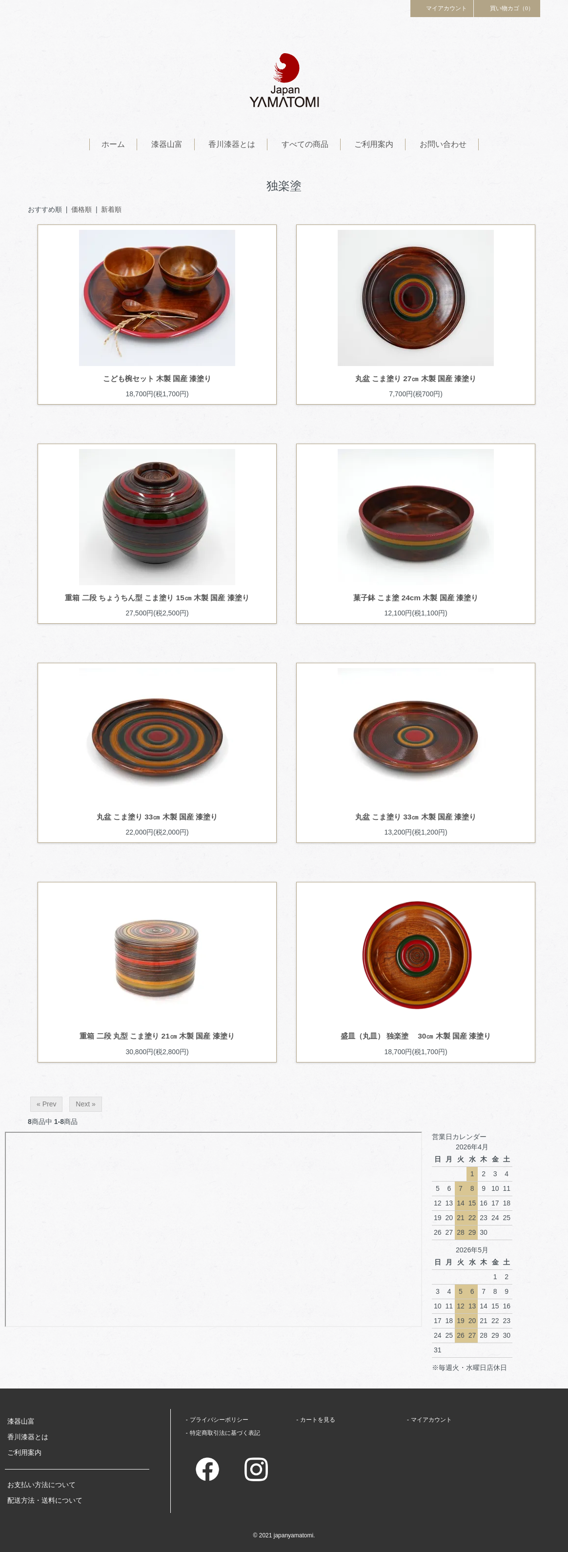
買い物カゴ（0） (507, 8)
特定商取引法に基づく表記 (225, 1432)
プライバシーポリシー (219, 1419)
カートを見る (317, 1419)
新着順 (111, 209)
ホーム (113, 144)
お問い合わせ (443, 144)
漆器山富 (167, 144)
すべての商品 (305, 144)
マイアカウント (442, 8)
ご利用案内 (373, 144)
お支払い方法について (41, 1485)
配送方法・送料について (44, 1500)
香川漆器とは (231, 144)
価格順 (81, 209)
